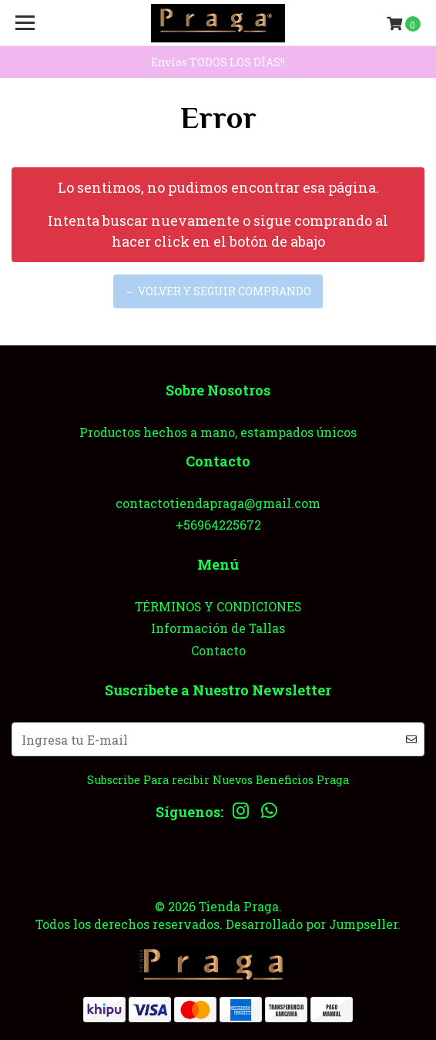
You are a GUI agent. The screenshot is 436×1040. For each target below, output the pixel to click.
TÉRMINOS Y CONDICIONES (218, 606)
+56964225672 (218, 525)
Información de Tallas (218, 628)
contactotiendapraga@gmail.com (218, 503)
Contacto (218, 650)
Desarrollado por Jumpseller (311, 924)
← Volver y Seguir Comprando (218, 291)
